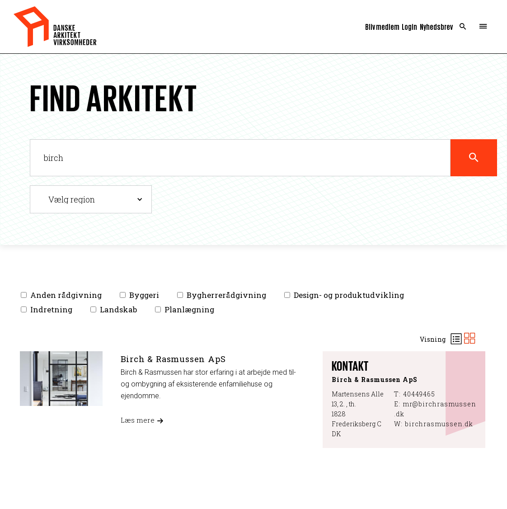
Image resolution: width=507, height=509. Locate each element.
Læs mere (138, 419)
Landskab (118, 309)
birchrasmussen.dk (439, 423)
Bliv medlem (382, 26)
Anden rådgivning (66, 295)
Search (463, 26)
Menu (483, 26)
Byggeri (144, 295)
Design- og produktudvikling (349, 295)
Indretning (51, 309)
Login (409, 26)
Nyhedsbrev (436, 26)
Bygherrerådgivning (226, 295)
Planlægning (189, 309)
